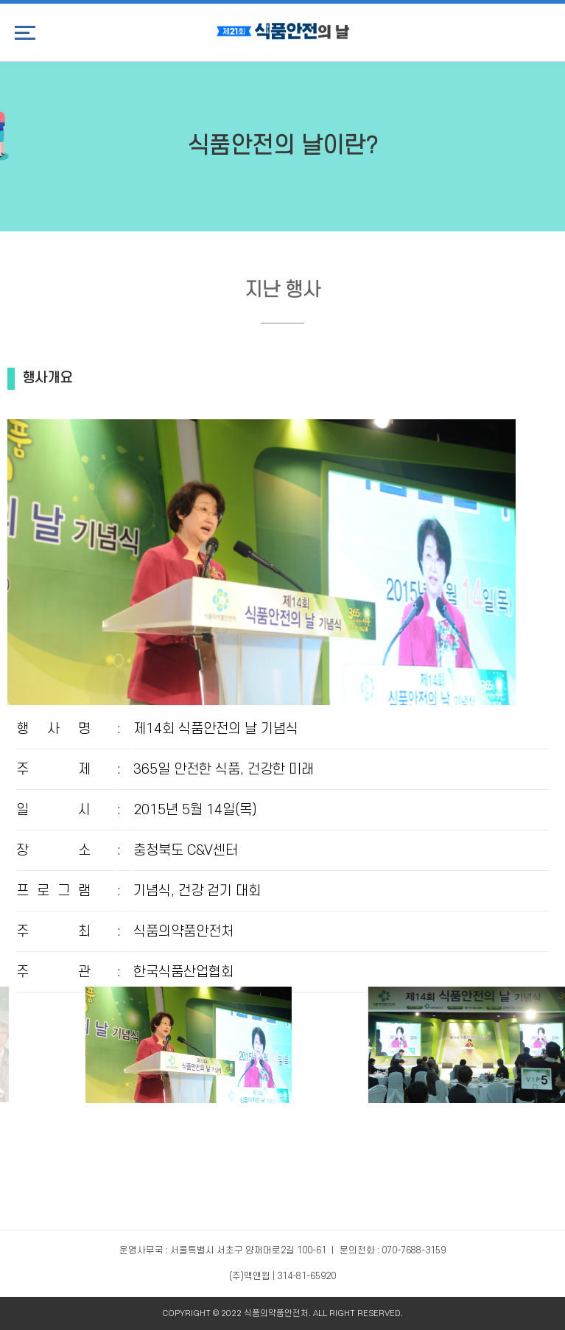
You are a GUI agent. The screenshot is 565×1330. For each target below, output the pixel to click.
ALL (320, 1313)
